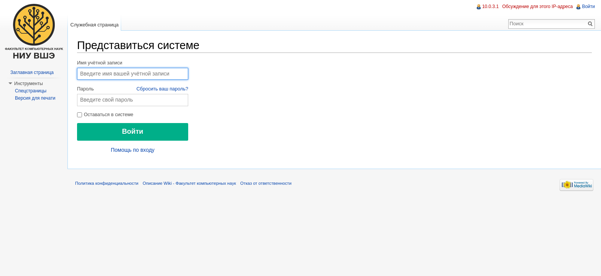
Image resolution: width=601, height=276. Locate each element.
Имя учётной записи (99, 63)
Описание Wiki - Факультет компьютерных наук (189, 183)
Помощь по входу (132, 150)
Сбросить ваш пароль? (162, 89)
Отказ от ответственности (266, 183)
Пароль (132, 89)
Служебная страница (94, 25)
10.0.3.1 (490, 6)
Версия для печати (35, 98)
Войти (588, 6)
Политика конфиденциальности (106, 183)
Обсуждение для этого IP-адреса (537, 6)
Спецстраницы (30, 91)
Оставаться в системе (105, 114)
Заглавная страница (32, 72)
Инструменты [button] (28, 83)
